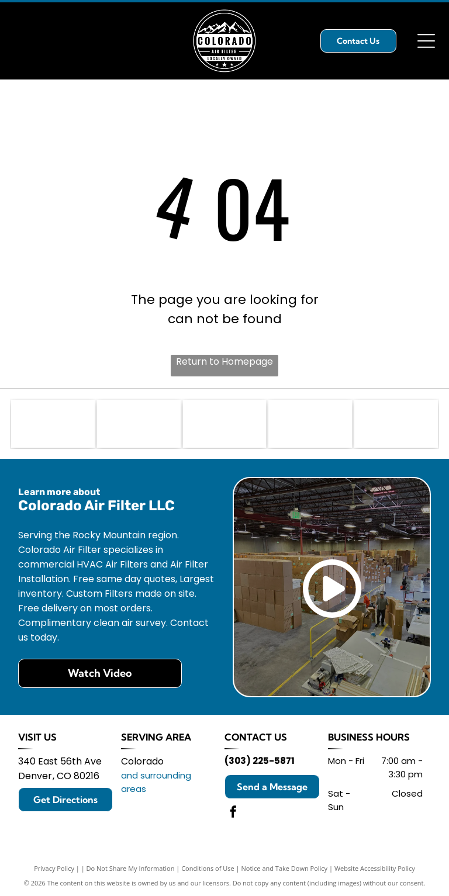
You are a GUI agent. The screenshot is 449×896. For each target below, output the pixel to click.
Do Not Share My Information (131, 868)
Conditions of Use (207, 868)
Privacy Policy (54, 868)
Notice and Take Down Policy (284, 868)
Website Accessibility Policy (374, 868)
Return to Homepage (224, 361)
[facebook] (233, 813)
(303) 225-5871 (259, 761)
